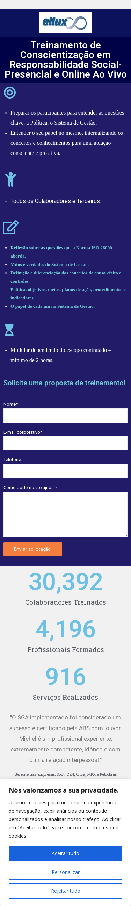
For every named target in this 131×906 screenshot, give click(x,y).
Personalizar (66, 872)
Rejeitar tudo (65, 891)
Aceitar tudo (65, 853)
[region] (65, 842)
